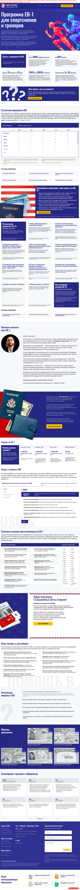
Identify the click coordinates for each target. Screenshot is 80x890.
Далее (25, 521)
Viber (31, 831)
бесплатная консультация (54, 426)
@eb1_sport (17, 836)
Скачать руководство (43, 623)
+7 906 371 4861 (18, 833)
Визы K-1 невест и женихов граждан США (38, 884)
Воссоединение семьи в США (65, 884)
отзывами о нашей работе (61, 341)
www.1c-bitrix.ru (34, 2)
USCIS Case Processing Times (9, 180)
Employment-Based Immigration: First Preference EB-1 (11, 315)
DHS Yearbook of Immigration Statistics (38, 180)
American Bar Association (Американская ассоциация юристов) (38, 383)
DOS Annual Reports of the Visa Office (64, 180)
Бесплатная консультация (67, 5)
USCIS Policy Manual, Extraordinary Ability (38, 314)
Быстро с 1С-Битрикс (73, 888)
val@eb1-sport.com (19, 843)
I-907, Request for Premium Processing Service (64, 174)
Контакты (57, 5)
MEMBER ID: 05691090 (59, 383)
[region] (40, 144)
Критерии (45, 5)
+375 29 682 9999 (19, 831)
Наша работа (50, 5)
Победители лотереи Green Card (39, 876)
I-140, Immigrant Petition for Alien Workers (38, 173)
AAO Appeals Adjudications (9, 173)
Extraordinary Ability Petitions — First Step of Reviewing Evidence (65, 315)
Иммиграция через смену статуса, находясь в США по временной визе (58, 484)
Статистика (39, 5)
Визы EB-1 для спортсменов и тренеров (65, 876)
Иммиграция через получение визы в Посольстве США (17, 483)
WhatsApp (34, 831)
